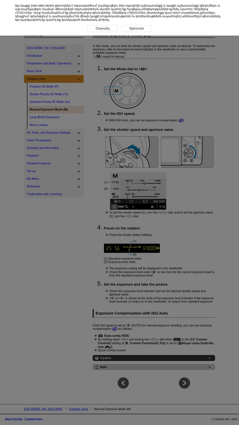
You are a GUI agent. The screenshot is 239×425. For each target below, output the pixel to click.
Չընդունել (136, 12)
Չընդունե (136, 28)
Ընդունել (23, 12)
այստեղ (186, 9)
